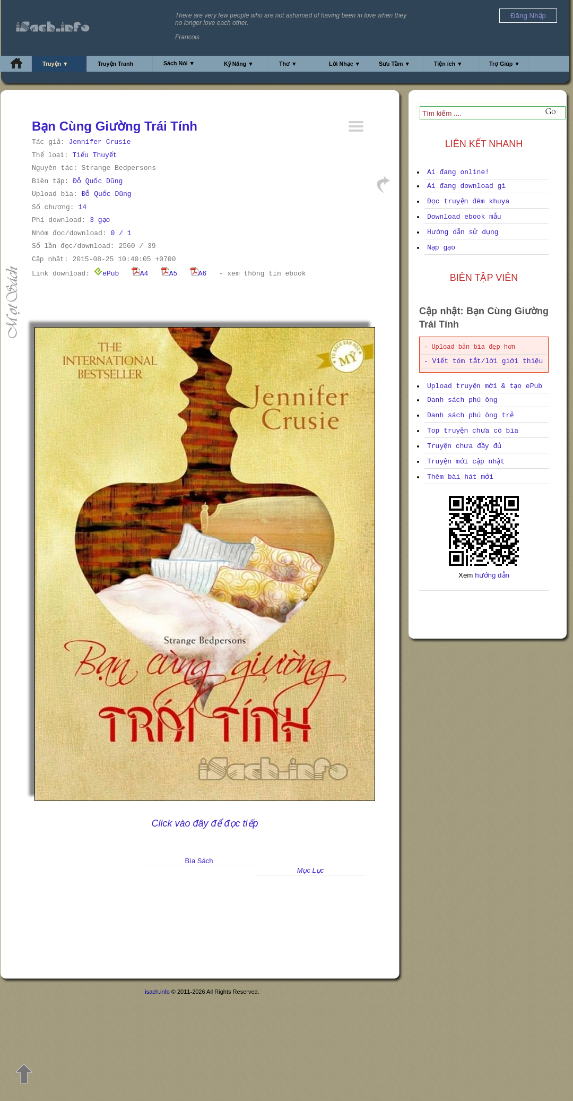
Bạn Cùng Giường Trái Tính (114, 126)
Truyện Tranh (115, 64)
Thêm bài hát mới (460, 477)
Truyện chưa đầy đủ (464, 446)
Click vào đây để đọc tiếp (204, 823)
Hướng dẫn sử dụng (463, 232)
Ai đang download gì (466, 186)
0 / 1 (120, 233)
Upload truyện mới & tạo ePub (484, 386)
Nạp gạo (441, 248)
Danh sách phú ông (462, 400)
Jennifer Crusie (99, 142)
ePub (106, 274)
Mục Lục (310, 870)
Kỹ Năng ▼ (239, 64)
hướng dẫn (492, 575)
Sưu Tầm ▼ (394, 64)
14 (82, 207)
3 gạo (100, 220)
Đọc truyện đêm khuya (468, 201)
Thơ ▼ (288, 64)
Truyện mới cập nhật (466, 462)
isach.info (157, 991)
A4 (140, 274)
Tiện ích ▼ (448, 64)
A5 (169, 274)
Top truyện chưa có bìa (472, 431)
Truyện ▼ (55, 64)
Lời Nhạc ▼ (344, 64)
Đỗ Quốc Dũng (98, 181)
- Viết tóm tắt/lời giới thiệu (483, 361)
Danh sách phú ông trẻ (470, 415)
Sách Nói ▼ (179, 63)
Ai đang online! (458, 172)
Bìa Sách (199, 861)
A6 (198, 274)
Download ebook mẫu (464, 217)
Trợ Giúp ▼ (504, 64)
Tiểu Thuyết (94, 155)
